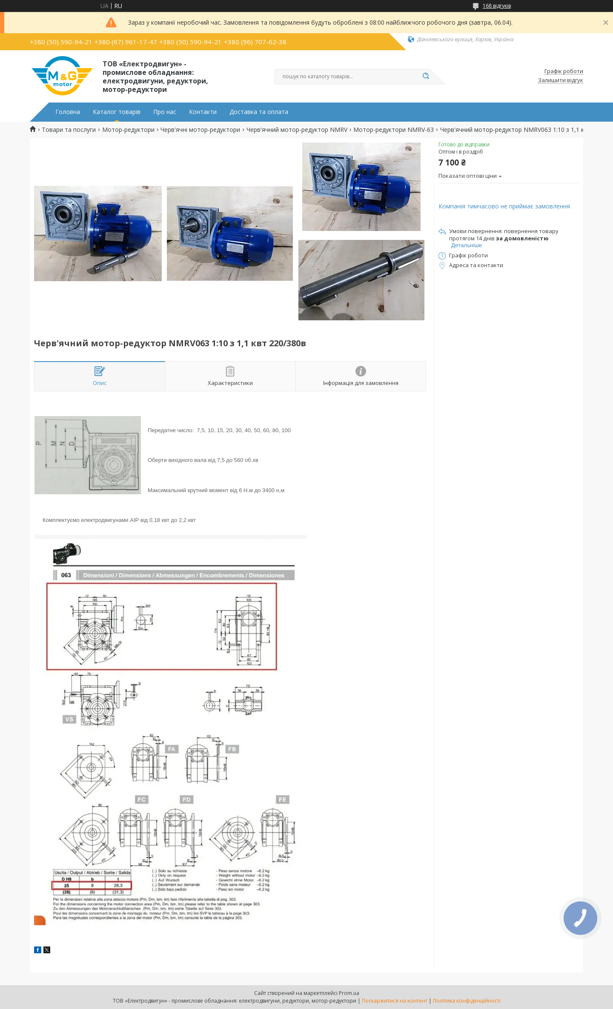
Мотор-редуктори (128, 130)
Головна (67, 112)
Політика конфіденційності (467, 1000)
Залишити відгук (560, 80)
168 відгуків (497, 5)
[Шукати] (425, 76)
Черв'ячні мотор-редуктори (200, 130)
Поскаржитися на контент (394, 1000)
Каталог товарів (116, 112)
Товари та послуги (69, 130)
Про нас (164, 112)
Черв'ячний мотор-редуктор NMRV (296, 130)
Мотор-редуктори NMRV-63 (393, 130)
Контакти (203, 112)
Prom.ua (349, 993)
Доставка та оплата (258, 112)
